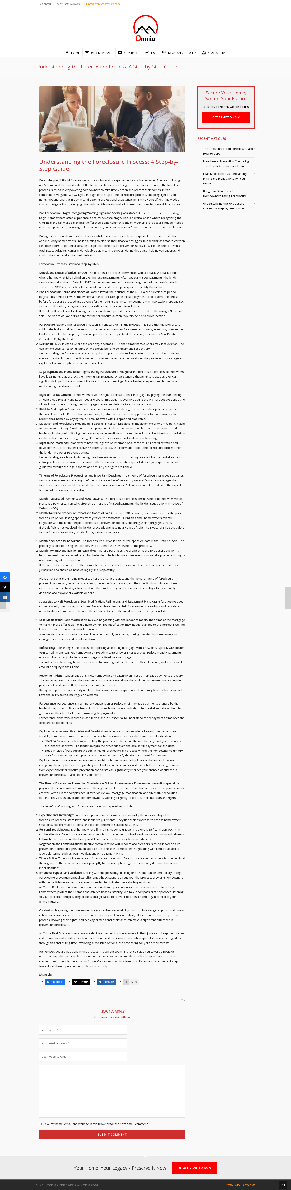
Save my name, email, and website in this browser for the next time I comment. (96, 1124)
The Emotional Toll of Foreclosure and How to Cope (228, 151)
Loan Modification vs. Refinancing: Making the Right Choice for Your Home (225, 178)
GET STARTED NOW (226, 117)
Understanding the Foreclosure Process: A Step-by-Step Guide (223, 206)
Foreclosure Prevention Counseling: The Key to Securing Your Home (226, 163)
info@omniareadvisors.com (102, 4)
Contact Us (249, 1185)
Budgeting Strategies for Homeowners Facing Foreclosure (225, 193)
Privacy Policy (233, 1185)
